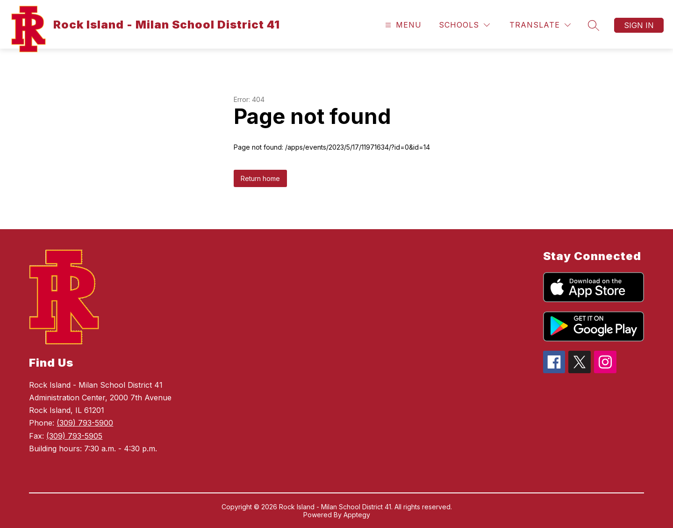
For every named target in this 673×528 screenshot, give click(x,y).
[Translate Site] (540, 25)
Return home (260, 178)
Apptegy (357, 515)
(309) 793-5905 (74, 436)
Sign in (639, 25)
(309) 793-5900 (85, 422)
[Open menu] (402, 25)
